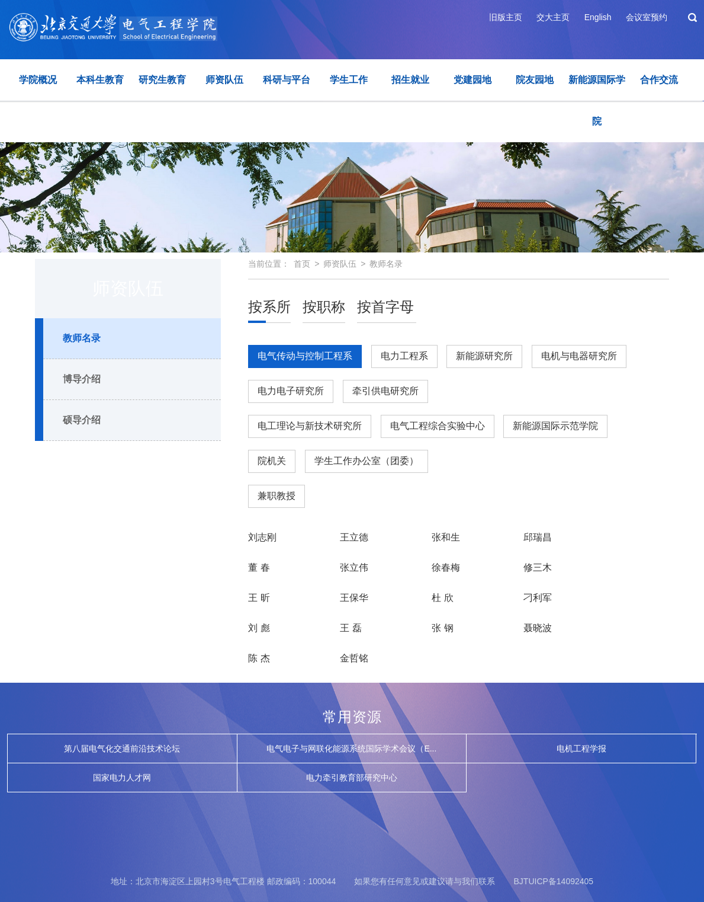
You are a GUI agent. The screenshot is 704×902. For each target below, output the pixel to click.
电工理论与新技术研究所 (310, 426)
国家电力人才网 (122, 777)
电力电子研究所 (291, 391)
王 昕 (258, 598)
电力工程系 (404, 356)
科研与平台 (286, 80)
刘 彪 (258, 628)
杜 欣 (442, 598)
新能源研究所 (484, 356)
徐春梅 (446, 567)
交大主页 (553, 17)
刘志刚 (262, 537)
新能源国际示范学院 (555, 426)
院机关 (272, 461)
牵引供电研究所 (385, 391)
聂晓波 (537, 628)
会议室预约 (646, 17)
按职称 (324, 307)
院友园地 (535, 80)
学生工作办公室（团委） (366, 461)
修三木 (537, 567)
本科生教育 (100, 80)
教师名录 (82, 338)
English (598, 17)
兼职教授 (276, 496)
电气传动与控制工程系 (305, 359)
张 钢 (442, 628)
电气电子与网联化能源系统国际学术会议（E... (351, 748)
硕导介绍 (82, 420)
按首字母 (385, 307)
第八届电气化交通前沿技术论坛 (122, 748)
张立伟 (354, 567)
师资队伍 (224, 80)
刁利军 (537, 598)
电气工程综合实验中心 (437, 426)
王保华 (354, 598)
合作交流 (659, 80)
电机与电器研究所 (579, 356)
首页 (302, 263)
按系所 (269, 307)
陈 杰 (258, 658)
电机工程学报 (581, 748)
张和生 (446, 537)
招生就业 (410, 80)
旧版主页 (505, 17)
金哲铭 (354, 658)
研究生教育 (162, 80)
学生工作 (349, 80)
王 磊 (350, 628)
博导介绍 (82, 379)
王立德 (354, 537)
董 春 (258, 567)
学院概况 (38, 80)
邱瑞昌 (537, 537)
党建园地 (472, 80)
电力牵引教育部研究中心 (351, 777)
